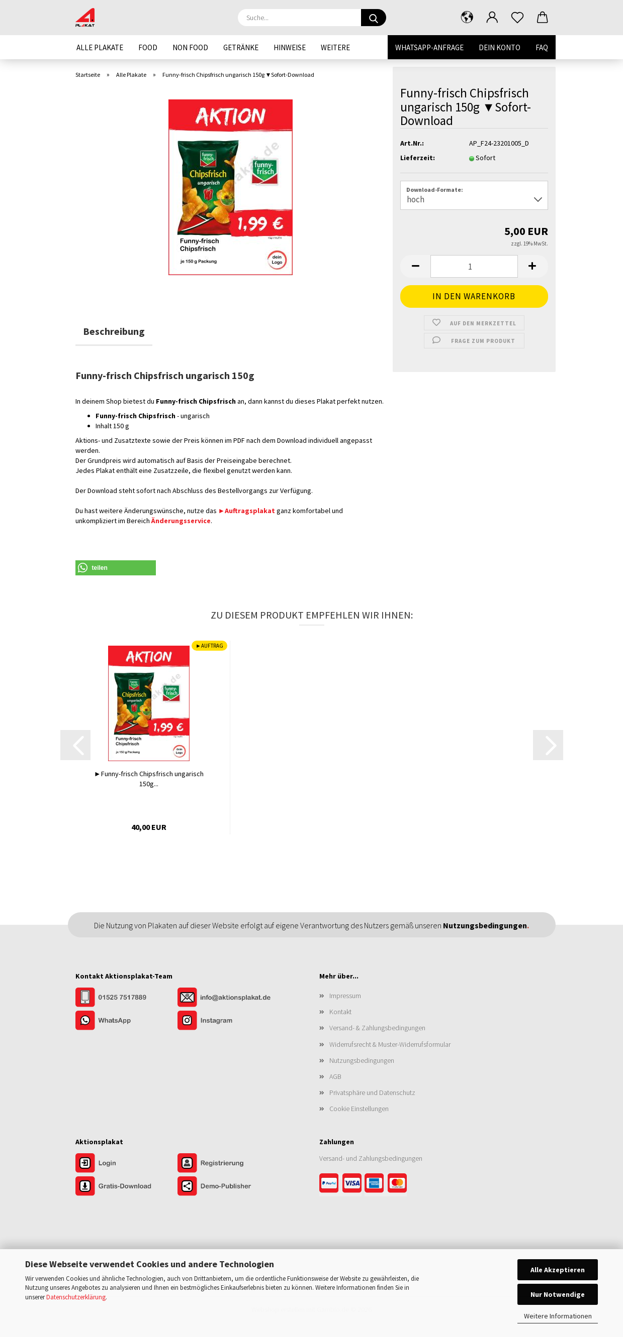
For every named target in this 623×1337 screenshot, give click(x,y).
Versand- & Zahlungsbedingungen (377, 1027)
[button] (467, 17)
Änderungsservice (181, 520)
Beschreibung (114, 331)
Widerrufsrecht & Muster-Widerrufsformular (390, 1044)
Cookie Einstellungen (359, 1108)
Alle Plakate (99, 47)
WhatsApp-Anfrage (429, 47)
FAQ (542, 47)
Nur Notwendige (557, 1294)
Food (147, 47)
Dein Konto (499, 47)
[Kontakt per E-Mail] (227, 998)
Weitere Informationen (558, 1315)
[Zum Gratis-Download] (126, 1186)
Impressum (345, 995)
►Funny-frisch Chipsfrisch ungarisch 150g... (149, 778)
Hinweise (290, 47)
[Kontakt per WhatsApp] (126, 1021)
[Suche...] (373, 17)
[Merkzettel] (517, 17)
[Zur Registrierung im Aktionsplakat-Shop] (227, 1163)
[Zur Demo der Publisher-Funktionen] (227, 1186)
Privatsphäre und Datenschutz (372, 1092)
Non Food (190, 47)
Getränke (240, 47)
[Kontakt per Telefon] (126, 998)
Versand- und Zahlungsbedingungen (370, 1158)
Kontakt (340, 1011)
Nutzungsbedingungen (361, 1060)
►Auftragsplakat (247, 510)
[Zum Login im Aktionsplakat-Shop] (126, 1163)
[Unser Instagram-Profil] (227, 1021)
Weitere (335, 47)
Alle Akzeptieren (557, 1269)
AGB (335, 1076)
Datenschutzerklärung (76, 1297)
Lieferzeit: (417, 157)
